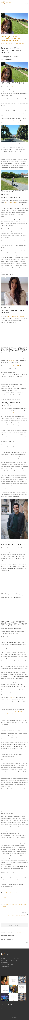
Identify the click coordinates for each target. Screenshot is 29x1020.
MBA (14, 895)
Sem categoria (11, 43)
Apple (6, 202)
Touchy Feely (16, 412)
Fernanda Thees (9, 892)
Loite (16, 892)
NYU (15, 113)
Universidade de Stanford (16, 86)
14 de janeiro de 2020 (19, 43)
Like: (26, 942)
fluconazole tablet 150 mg (6, 932)
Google (10, 202)
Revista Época (4, 43)
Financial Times (11, 360)
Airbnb (15, 202)
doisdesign (14, 1017)
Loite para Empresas (6, 895)
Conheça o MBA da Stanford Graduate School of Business (12, 39)
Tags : (2, 892)
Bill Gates (13, 697)
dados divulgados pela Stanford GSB (11, 365)
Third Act (4, 897)
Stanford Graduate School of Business (15, 316)
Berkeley (21, 113)
